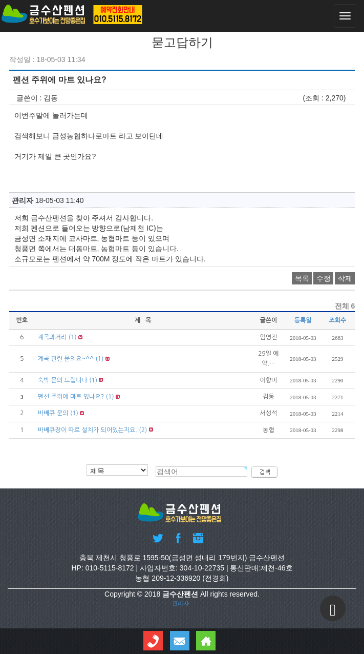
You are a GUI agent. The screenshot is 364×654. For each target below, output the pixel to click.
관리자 (180, 603)
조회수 (338, 320)
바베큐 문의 (53, 413)
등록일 (303, 320)
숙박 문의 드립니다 (63, 380)
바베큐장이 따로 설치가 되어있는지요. (87, 430)
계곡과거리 (52, 337)
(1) (73, 337)
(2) (143, 430)
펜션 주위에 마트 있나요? (71, 397)
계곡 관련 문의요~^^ (66, 359)
